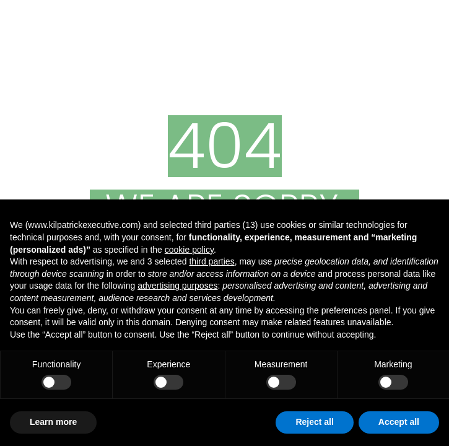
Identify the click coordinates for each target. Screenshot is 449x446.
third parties (211, 261)
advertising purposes (177, 286)
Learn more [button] (53, 422)
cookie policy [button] (189, 250)
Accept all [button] (398, 422)
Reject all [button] (314, 422)
